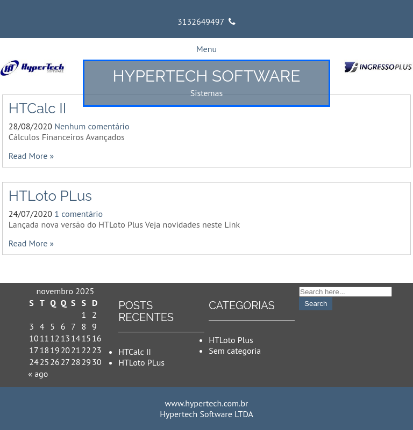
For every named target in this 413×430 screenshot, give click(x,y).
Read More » (31, 155)
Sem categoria (235, 350)
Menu (206, 48)
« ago (38, 373)
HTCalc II (37, 108)
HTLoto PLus (50, 196)
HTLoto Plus (231, 339)
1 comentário (78, 213)
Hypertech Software (207, 76)
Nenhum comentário (91, 126)
